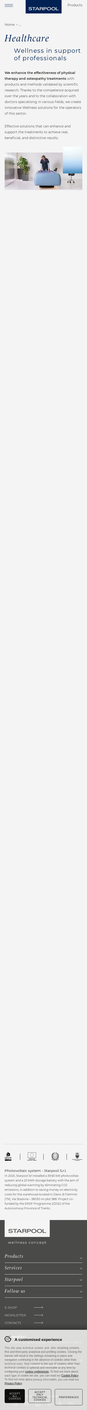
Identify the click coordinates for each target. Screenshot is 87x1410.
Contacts (13, 1323)
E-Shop (11, 1307)
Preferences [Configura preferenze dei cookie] (69, 1397)
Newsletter (15, 1315)
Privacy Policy (13, 1383)
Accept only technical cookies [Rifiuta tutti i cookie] (40, 1396)
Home (10, 25)
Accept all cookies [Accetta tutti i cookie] (15, 1396)
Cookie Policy (69, 1375)
